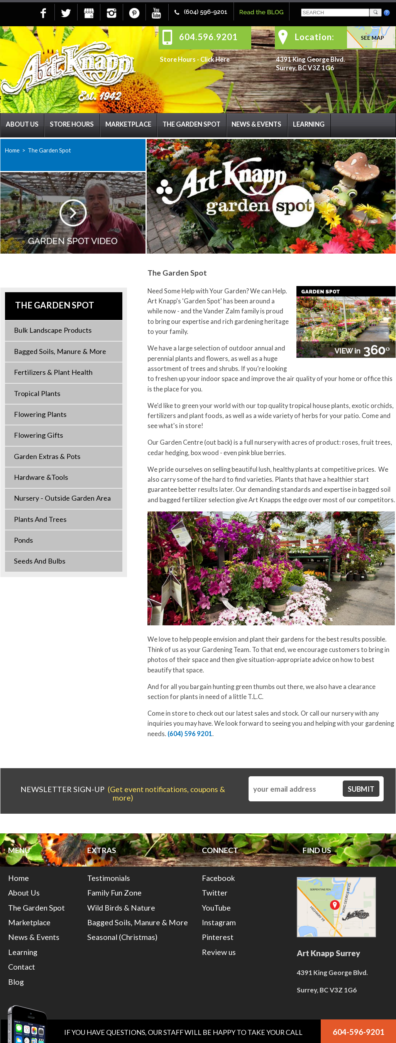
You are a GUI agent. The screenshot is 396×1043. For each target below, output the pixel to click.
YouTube (216, 907)
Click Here (215, 59)
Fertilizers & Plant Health (53, 372)
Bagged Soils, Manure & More (60, 351)
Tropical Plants (37, 393)
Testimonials (108, 878)
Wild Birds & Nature (121, 907)
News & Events (256, 124)
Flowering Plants (40, 414)
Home (12, 150)
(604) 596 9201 (190, 734)
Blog (16, 981)
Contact (21, 966)
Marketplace (128, 124)
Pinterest (218, 937)
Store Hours (72, 124)
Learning (309, 124)
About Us (22, 124)
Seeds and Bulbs (39, 561)
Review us (219, 952)
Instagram (219, 922)
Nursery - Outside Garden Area (62, 498)
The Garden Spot (191, 124)
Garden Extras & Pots (47, 456)
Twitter (215, 892)
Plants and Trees (40, 519)
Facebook (218, 878)
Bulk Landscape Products (52, 330)
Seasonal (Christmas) (122, 937)
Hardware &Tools (41, 477)
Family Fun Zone (114, 892)
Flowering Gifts (38, 435)
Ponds (23, 540)
